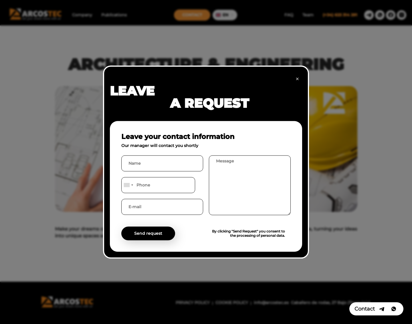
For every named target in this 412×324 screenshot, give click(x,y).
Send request (148, 233)
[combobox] (128, 185)
